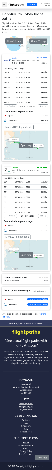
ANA (14, 58)
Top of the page (26, 454)
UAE (26, 428)
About (26, 448)
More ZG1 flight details (17, 236)
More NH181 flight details (18, 127)
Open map (26, 145)
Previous (10, 106)
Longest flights (26, 406)
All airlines (39, 291)
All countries (26, 390)
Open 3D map (14, 41)
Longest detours (26, 409)
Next (43, 106)
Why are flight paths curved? (26, 387)
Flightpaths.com (35, 466)
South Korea (26, 431)
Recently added (26, 403)
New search (26, 384)
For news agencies (26, 445)
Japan (20, 323)
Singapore (26, 426)
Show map (41, 457)
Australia (26, 420)
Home (12, 323)
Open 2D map (38, 41)
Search (31, 4)
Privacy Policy (26, 451)
